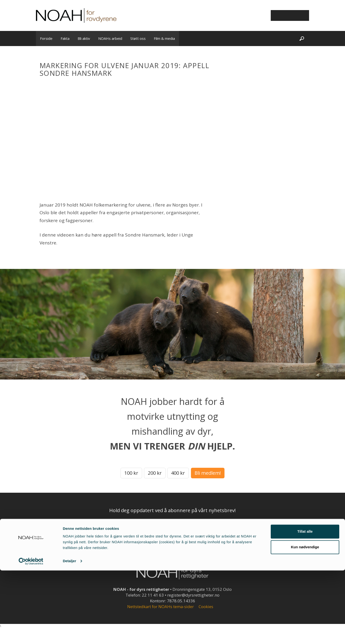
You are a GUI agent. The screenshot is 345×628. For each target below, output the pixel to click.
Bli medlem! (208, 473)
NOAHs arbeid (110, 38)
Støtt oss (138, 38)
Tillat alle (305, 589)
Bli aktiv (84, 38)
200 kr (155, 473)
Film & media (164, 38)
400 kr (178, 473)
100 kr (131, 473)
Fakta (65, 38)
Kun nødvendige (305, 605)
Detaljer (69, 618)
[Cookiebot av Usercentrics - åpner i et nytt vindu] (31, 618)
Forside (46, 38)
